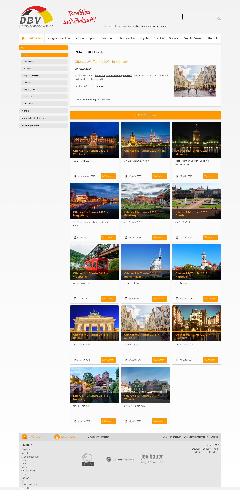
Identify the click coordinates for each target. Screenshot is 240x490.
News (123, 26)
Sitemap (215, 436)
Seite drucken (65, 436)
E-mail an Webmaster (98, 436)
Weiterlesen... (108, 176)
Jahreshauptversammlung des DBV (113, 75)
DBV (130, 26)
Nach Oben (31, 436)
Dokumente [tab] (95, 52)
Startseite (25, 449)
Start (106, 26)
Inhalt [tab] (79, 52)
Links (165, 436)
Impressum (175, 436)
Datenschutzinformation (196, 436)
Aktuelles (114, 26)
